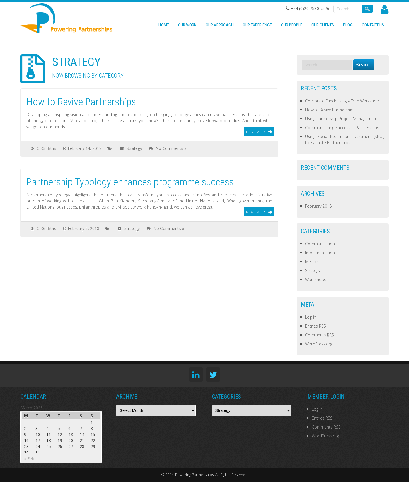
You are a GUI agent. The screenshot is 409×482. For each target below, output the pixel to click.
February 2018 (318, 206)
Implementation (320, 252)
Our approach (220, 25)
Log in (310, 317)
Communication (320, 243)
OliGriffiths (46, 148)
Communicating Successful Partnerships (342, 127)
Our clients (322, 25)
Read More (256, 131)
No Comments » (171, 148)
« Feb (29, 458)
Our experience (257, 25)
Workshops (315, 279)
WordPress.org (318, 344)
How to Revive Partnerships (330, 109)
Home (163, 25)
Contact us (373, 25)
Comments (319, 335)
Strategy (134, 148)
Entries (315, 326)
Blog (348, 25)
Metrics (312, 261)
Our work (187, 25)
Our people (291, 25)
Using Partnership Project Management (341, 118)
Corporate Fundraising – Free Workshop (342, 101)
